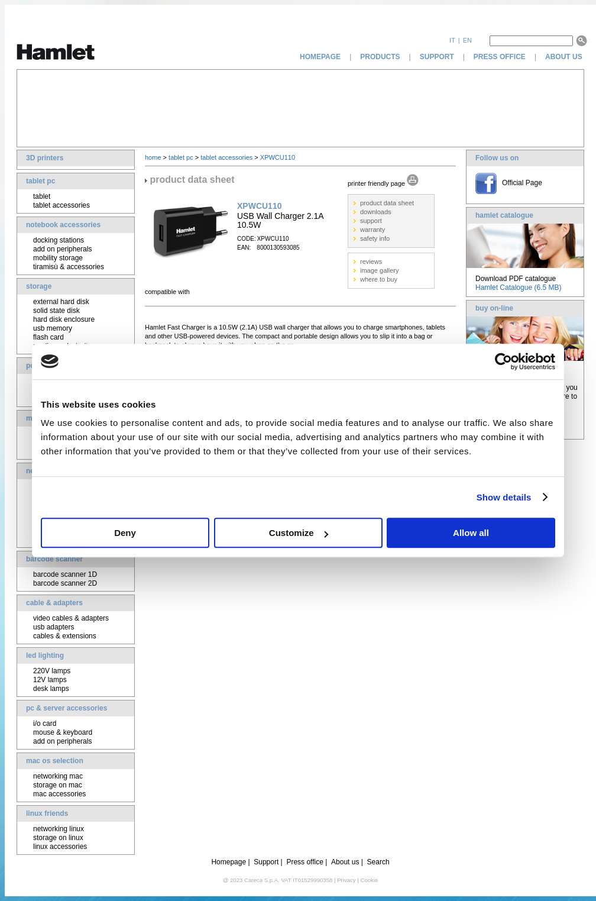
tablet (41, 196)
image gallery (379, 270)
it (452, 40)
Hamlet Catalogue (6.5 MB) (518, 287)
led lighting (45, 655)
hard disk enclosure (64, 319)
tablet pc (40, 181)
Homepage (228, 862)
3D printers (44, 158)
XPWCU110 (277, 157)
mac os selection (54, 761)
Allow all (471, 533)
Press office (304, 862)
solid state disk (56, 310)
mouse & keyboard (62, 732)
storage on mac (57, 785)
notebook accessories (63, 225)
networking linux (58, 829)
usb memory (52, 328)
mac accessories (59, 794)
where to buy (378, 279)
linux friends (47, 813)
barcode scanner (54, 559)
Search (378, 862)
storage (38, 286)
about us (564, 57)
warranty (372, 229)
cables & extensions (64, 636)
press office (500, 57)
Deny (125, 533)
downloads (375, 211)
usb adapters (53, 627)
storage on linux (58, 838)
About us (345, 862)
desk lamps (51, 688)
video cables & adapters (71, 618)
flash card (48, 337)
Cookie (369, 880)
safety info (375, 238)
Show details (504, 497)
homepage (320, 57)
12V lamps (50, 680)
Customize (298, 533)
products (380, 57)
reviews (371, 261)
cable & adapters (54, 603)
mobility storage (58, 258)
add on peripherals (62, 249)
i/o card (44, 723)
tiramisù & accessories (68, 267)
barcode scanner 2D (65, 583)
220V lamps (51, 671)
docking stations (58, 240)
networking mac (58, 776)
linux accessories (60, 846)
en (467, 40)
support (437, 57)
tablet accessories (61, 205)
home (153, 157)
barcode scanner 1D (65, 574)
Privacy (346, 880)
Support (266, 862)
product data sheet (387, 202)
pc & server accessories (66, 708)
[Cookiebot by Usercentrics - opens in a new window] (503, 361)
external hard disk (61, 302)
